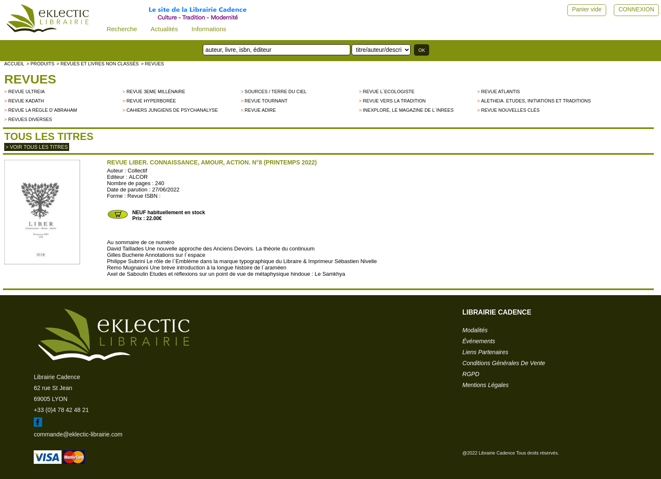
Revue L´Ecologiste (388, 91)
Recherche (122, 28)
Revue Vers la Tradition (394, 100)
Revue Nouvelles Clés (510, 110)
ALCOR (138, 177)
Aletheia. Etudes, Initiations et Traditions (536, 100)
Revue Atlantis (500, 91)
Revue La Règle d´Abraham (42, 110)
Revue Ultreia (26, 91)
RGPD (470, 374)
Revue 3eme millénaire (155, 91)
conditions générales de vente (503, 363)
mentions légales (485, 385)
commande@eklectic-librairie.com (78, 434)
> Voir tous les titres (36, 147)
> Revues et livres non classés (97, 63)
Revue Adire (260, 110)
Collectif (137, 170)
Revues (30, 79)
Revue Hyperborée (151, 100)
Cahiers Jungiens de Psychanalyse (172, 110)
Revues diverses (30, 119)
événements (478, 341)
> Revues (152, 63)
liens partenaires (485, 352)
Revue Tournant (266, 100)
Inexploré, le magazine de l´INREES (408, 110)
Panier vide (587, 9)
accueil (14, 63)
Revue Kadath (26, 100)
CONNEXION (636, 9)
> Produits (40, 63)
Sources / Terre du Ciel (275, 91)
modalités (475, 330)
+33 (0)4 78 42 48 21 (61, 409)
